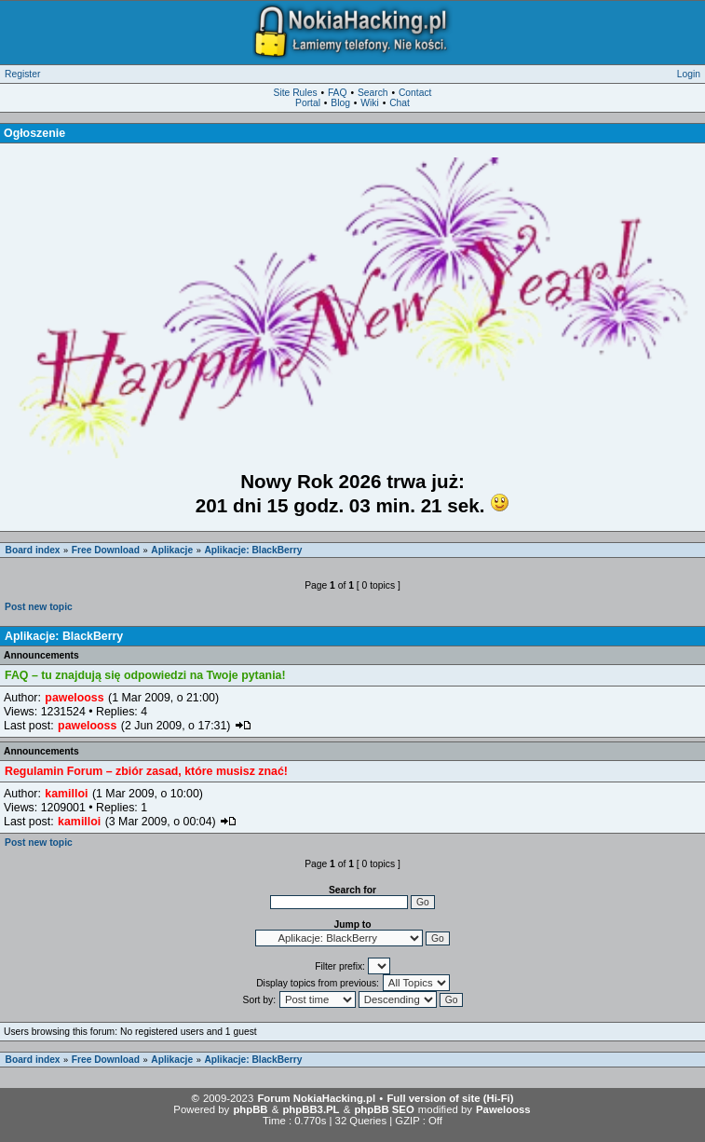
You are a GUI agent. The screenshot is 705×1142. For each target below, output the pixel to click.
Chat (399, 103)
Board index (33, 550)
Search (373, 93)
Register (22, 74)
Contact (415, 93)
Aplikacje (172, 550)
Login (688, 74)
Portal (307, 103)
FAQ (337, 93)
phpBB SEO (384, 1109)
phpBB (250, 1109)
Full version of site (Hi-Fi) (449, 1098)
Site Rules (296, 93)
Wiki (369, 103)
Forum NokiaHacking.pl (316, 1098)
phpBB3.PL (310, 1109)
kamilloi (66, 793)
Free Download (106, 550)
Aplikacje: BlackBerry (253, 550)
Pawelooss (503, 1109)
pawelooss (74, 697)
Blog (340, 103)
